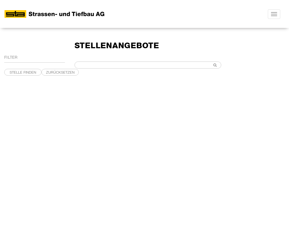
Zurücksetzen (60, 72)
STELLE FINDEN (23, 72)
